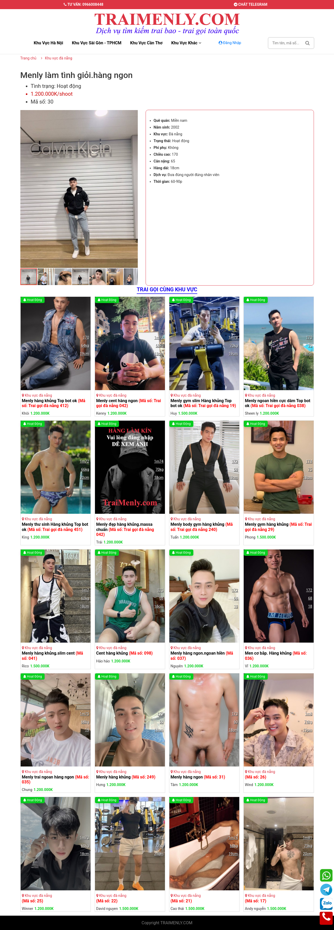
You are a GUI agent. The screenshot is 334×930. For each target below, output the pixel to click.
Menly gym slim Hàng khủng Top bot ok (203, 403)
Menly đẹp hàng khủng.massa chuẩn (125, 529)
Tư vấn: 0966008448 (83, 4)
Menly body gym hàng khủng (202, 527)
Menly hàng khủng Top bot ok (53, 403)
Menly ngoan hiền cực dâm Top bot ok (278, 403)
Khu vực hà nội (48, 42)
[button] (133, 114)
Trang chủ (28, 58)
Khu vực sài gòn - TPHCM (97, 42)
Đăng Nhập (230, 43)
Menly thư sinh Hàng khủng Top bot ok (55, 527)
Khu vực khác (186, 42)
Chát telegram (250, 4)
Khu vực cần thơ (146, 42)
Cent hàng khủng (124, 653)
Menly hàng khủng (126, 777)
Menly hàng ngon (198, 777)
